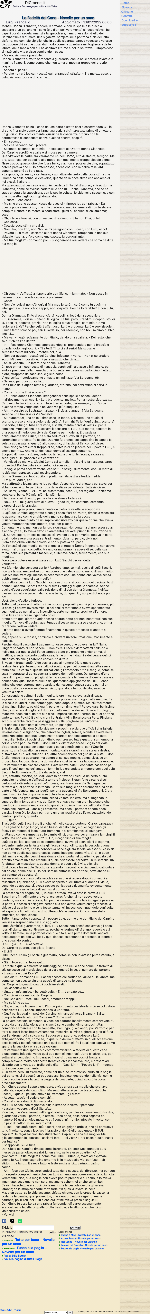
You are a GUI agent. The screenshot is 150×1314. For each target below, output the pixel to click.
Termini (17, 1310)
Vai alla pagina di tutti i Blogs (22, 1259)
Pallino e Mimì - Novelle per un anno (79, 1235)
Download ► (129, 20)
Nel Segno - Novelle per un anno (77, 1241)
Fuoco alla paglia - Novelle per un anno (24, 1250)
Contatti (126, 16)
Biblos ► (127, 7)
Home (125, 3)
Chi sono (127, 11)
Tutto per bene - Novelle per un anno (28, 1242)
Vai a (14, 1255)
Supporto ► (129, 24)
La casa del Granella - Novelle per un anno (82, 1245)
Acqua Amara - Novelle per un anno (79, 1238)
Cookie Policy (6, 1310)
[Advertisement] (58, 101)
